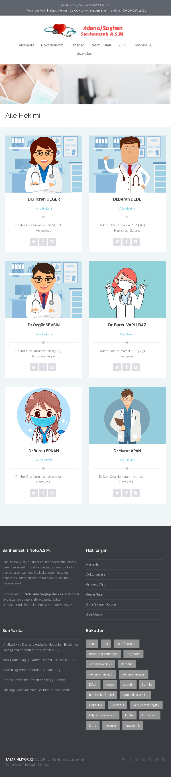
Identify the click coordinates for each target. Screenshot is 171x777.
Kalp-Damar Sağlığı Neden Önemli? (26, 660)
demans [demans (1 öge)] (125, 664)
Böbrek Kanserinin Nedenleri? (22, 680)
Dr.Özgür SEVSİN (44, 325)
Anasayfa (26, 45)
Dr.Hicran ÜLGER (44, 199)
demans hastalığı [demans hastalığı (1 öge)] (100, 674)
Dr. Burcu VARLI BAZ (127, 325)
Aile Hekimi (44, 208)
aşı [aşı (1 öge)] (104, 644)
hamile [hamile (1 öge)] (146, 684)
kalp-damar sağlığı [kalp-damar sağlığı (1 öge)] (144, 705)
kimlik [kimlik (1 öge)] (128, 715)
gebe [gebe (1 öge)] (108, 684)
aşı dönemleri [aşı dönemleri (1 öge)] (125, 644)
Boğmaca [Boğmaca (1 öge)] (132, 654)
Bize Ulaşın (85, 53)
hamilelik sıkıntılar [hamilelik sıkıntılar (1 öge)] (133, 695)
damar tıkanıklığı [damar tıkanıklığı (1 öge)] (99, 664)
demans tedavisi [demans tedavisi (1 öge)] (132, 674)
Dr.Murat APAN (127, 450)
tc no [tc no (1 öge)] (91, 725)
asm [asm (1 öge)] (91, 644)
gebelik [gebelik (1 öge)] (126, 684)
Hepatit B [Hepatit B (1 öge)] (116, 705)
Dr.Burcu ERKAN (43, 450)
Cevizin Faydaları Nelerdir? (20, 670)
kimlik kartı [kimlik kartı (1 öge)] (148, 715)
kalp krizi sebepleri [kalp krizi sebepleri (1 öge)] (101, 715)
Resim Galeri (100, 45)
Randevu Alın (94, 584)
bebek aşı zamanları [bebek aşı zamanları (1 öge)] (102, 654)
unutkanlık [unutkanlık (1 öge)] (131, 725)
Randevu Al (143, 45)
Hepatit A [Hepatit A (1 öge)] (94, 705)
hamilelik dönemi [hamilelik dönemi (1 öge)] (100, 695)
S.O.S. (122, 45)
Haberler (77, 45)
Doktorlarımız (52, 45)
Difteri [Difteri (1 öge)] (92, 684)
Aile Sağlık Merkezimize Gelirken (24, 690)
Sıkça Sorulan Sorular (100, 604)
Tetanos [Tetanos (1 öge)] (109, 725)
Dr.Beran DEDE (127, 199)
